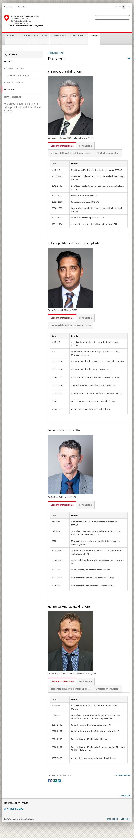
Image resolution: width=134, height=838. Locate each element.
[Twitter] (52, 780)
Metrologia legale (59, 35)
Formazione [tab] (85, 145)
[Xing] (56, 780)
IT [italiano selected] (124, 7)
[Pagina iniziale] (45, 21)
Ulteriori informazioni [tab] (107, 153)
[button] (97, 17)
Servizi (45, 35)
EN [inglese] (128, 7)
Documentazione (78, 35)
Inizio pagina (123, 775)
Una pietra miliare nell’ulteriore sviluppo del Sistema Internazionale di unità (23, 107)
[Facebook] (49, 780)
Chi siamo (95, 36)
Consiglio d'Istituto (14, 82)
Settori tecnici (13, 35)
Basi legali (112, 818)
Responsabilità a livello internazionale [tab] (70, 153)
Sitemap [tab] (125, 795)
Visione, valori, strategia (16, 75)
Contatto (22, 7)
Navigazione (56, 52)
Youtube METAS (15, 808)
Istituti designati (12, 96)
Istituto (8, 61)
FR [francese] (120, 7)
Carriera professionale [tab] (62, 145)
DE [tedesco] (116, 7)
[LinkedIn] (59, 780)
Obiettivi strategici (14, 68)
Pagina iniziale (10, 7)
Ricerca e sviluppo (30, 35)
